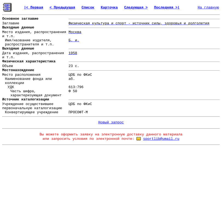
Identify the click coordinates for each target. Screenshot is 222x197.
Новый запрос (111, 122)
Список (87, 7)
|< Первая (33, 7)
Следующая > (136, 7)
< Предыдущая (62, 7)
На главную (208, 7)
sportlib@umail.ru (161, 139)
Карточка (109, 7)
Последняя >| (167, 7)
